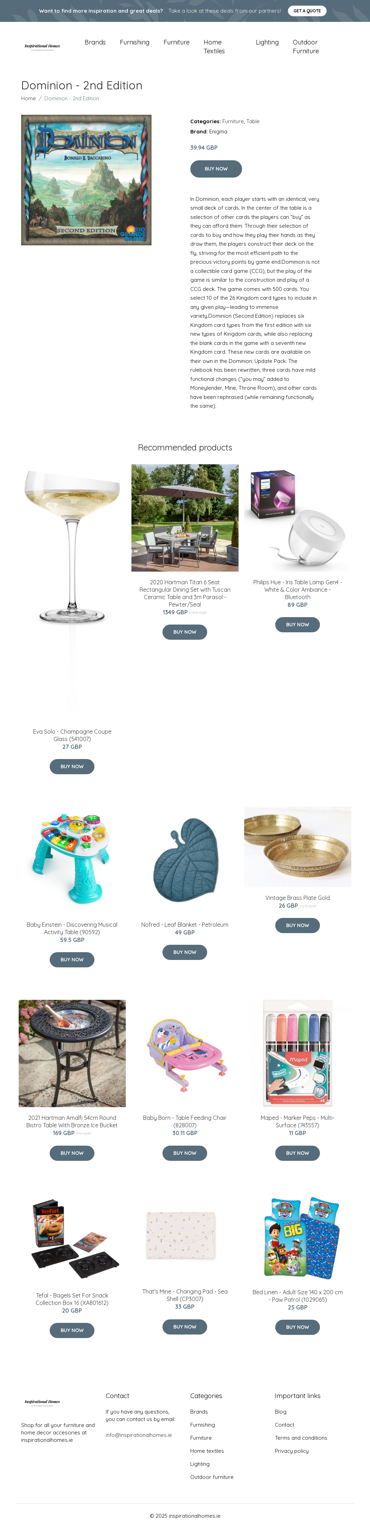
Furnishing (134, 42)
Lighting (267, 42)
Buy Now (216, 169)
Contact (284, 1424)
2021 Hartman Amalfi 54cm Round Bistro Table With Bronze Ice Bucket (72, 1121)
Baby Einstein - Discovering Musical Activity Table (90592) (72, 928)
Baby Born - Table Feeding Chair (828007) (185, 1121)
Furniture (177, 42)
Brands (95, 42)
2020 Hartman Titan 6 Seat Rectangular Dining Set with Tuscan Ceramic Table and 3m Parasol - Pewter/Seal (185, 593)
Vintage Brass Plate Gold (297, 897)
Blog (280, 1411)
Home (28, 98)
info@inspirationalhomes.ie (139, 1435)
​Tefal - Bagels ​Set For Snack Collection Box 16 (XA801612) (72, 1299)
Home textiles (214, 46)
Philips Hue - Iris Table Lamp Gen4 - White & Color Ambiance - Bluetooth (297, 590)
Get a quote (307, 10)
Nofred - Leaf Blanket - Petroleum (184, 924)
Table (253, 121)
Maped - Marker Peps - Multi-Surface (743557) (297, 1121)
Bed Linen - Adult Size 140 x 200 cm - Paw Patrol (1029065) (298, 1296)
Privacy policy (292, 1451)
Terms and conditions (301, 1437)
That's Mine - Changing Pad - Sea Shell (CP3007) (185, 1295)
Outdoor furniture (306, 46)
